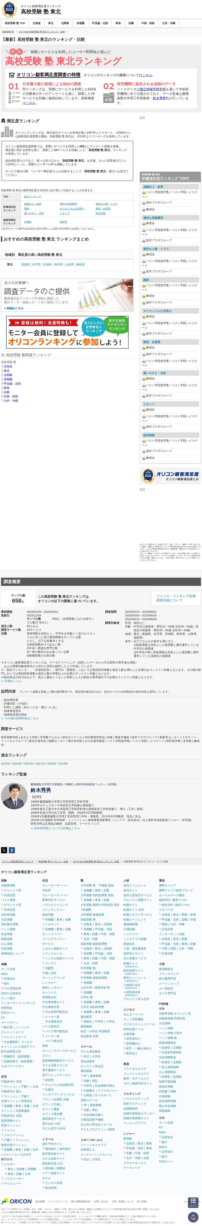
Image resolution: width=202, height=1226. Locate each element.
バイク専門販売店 (56, 1031)
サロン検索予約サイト (137, 1083)
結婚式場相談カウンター (139, 1113)
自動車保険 (8, 885)
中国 (193, 919)
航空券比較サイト (53, 1153)
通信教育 (86, 1016)
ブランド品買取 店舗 (55, 1099)
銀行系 (8, 1027)
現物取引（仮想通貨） (18, 1056)
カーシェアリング (53, 977)
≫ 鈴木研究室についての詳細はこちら (55, 828)
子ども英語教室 (91, 1051)
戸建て (25, 1086)
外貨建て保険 (167, 1091)
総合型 (49, 1080)
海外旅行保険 (9, 924)
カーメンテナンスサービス (59, 1050)
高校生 (87, 1021)
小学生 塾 (87, 997)
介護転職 (129, 929)
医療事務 (95, 1075)
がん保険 (6, 943)
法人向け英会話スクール (96, 1124)
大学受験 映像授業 (92, 914)
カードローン (9, 1022)
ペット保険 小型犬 (171, 1033)
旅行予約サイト (52, 1143)
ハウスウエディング (136, 1098)
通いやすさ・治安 (34, 213)
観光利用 (51, 1187)
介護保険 (164, 1096)
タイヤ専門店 (167, 993)
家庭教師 (86, 1026)
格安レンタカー (52, 987)
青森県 (25, 264)
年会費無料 (11, 1042)
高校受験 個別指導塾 (94, 943)
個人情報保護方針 (81, 1201)
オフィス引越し (52, 1104)
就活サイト (130, 890)
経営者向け (133, 1038)
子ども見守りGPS (53, 1128)
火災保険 (6, 919)
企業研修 (129, 1034)
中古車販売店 (50, 1007)
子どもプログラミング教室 (98, 1129)
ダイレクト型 (12, 890)
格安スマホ (182, 904)
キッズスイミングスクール (96, 1154)
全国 (146, 1158)
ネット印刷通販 (133, 1019)
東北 (6, 370)
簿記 (95, 1080)
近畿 (6, 392)
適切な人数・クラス (107, 203)
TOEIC (87, 1085)
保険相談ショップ (12, 953)
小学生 (110, 1021)
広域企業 (167, 929)
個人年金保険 (167, 1105)
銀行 (7, 983)
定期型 (177, 1047)
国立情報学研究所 (153, 89)
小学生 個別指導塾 (92, 1007)
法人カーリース (133, 1014)
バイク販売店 (50, 1026)
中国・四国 (11, 396)
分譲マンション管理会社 (16, 1101)
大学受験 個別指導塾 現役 (97, 895)
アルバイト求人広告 (136, 999)
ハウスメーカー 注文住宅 (16, 1154)
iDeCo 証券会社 (11, 993)
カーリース (49, 992)
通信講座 (86, 1071)
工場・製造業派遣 (134, 948)
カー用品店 (166, 988)
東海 (6, 387)
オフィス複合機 (52, 1113)
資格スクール (89, 1100)
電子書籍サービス (53, 1070)
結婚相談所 (130, 1108)
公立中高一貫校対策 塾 (95, 987)
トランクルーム (52, 953)
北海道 (8, 366)
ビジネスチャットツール (139, 1024)
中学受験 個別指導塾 (94, 977)
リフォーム (8, 1130)
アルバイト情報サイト (137, 900)
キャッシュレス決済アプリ (18, 1046)
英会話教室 (88, 1061)
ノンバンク (22, 1027)
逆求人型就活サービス (137, 895)
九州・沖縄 (11, 400)
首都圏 (8, 379)
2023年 (17, 763)
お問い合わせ (101, 1201)
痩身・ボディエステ (136, 1078)
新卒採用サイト (133, 972)
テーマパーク (132, 1167)
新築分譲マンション (14, 1145)
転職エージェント (134, 919)
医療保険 (6, 939)
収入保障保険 (170, 1067)
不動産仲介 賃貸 (11, 1115)
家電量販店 (166, 969)
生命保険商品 (167, 1057)
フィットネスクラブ (93, 1145)
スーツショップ (169, 983)
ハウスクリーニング (55, 904)
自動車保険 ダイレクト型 (175, 1013)
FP (85, 1075)
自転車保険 (8, 914)
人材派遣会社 (132, 993)
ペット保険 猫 (168, 1037)
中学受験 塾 (88, 968)
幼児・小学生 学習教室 (95, 1031)
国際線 (61, 1168)
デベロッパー (12, 1183)
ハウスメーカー (14, 1178)
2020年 (52, 763)
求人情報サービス (134, 958)
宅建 (86, 1080)
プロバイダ (166, 909)
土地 (35, 1086)
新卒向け (132, 1053)
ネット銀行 (8, 998)
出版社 (49, 1089)
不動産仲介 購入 (11, 1091)
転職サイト (130, 904)
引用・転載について (123, 1201)
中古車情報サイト (53, 1002)
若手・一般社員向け (139, 1048)
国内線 (49, 1168)
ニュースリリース (58, 1201)
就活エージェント (134, 885)
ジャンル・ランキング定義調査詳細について (176, 598)
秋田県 (58, 264)
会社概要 (40, 1201)
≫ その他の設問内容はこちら (20, 718)
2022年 (28, 763)
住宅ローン (8, 1012)
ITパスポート (103, 1095)
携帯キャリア (167, 885)
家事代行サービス (53, 900)
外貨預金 (6, 1007)
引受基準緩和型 (172, 1052)
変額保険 (164, 1110)
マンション (11, 1086)
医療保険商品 (167, 1042)
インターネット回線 (172, 934)
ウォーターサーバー (55, 885)
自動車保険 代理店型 (172, 1018)
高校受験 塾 (88, 919)
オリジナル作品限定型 (59, 1084)
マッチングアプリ (134, 1123)
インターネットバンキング (18, 1003)
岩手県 (36, 264)
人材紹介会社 (132, 986)
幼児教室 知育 (90, 1036)
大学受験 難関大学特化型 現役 (100, 904)
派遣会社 (129, 943)
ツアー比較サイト (53, 1173)
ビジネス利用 (53, 1183)
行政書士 (89, 1090)
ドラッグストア (169, 973)
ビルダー (9, 1164)
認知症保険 (166, 1086)
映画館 (127, 1138)
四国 (164, 924)
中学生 (99, 1021)
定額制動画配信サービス (58, 1060)
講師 (26, 208)
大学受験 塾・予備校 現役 (97, 885)
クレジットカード (12, 1032)
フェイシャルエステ (136, 1073)
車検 (45, 1045)
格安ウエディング (134, 1103)
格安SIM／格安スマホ (173, 900)
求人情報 (142, 1201)
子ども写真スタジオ (55, 1065)
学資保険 (6, 948)
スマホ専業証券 (11, 988)
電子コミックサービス (56, 1075)
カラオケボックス (134, 1162)
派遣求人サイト (133, 953)
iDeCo (163, 1147)
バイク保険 (8, 900)
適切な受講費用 (68, 203)
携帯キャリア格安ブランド (176, 890)
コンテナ (51, 963)
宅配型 (49, 968)
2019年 (63, 763)
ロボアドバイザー (12, 1066)
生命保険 (6, 934)
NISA (4, 973)
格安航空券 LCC (52, 1163)
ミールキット (50, 924)
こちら (147, 75)
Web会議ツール (133, 1029)
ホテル (46, 1178)
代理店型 (9, 895)
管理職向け (133, 1043)
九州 (35, 1105)
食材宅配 (48, 914)
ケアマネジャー (108, 1090)
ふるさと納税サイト (55, 948)
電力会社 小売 (51, 1123)
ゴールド (26, 1042)
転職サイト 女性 (133, 909)
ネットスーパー (52, 934)
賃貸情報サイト (11, 1120)
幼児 (86, 1056)
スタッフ (65, 213)
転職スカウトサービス (137, 914)
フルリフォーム (14, 1135)
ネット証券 (8, 969)
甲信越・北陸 (12, 383)
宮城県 (27, 221)
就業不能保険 (167, 1081)
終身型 (166, 1047)
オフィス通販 (50, 1109)
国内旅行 (51, 1148)
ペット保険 (8, 929)
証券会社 (9, 978)
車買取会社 (49, 997)
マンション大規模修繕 (15, 1110)
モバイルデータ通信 (172, 895)
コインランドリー (53, 909)
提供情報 (100, 213)
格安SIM (167, 904)
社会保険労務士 (105, 1085)
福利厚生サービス (53, 1118)
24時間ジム (88, 1149)
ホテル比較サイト (53, 1158)
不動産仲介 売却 (11, 1081)
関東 (149, 1143)
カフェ (46, 1055)
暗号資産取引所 (11, 1051)
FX (3, 1017)
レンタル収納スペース (59, 958)
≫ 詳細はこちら (11, 680)
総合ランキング (32, 196)
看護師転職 (130, 924)
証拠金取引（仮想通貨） (19, 1061)
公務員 (87, 1095)
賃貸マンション (11, 1125)
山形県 (69, 264)
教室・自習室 (103, 208)
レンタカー (49, 982)
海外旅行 (65, 1148)
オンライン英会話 (92, 1066)
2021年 (40, 763)
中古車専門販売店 (56, 1011)
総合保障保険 (167, 1101)
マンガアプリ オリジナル (58, 1094)
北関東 (8, 375)
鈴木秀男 (159, 98)
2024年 (5, 763)
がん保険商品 (167, 1072)
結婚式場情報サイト (136, 1118)
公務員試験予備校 (92, 1119)
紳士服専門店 (167, 978)
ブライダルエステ (134, 1068)
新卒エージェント (134, 979)
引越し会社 (49, 972)
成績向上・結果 (32, 203)
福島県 (63, 221)
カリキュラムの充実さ (72, 208)
